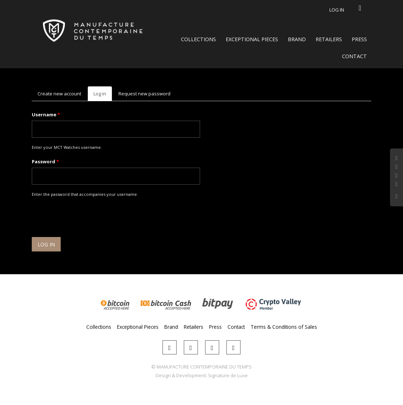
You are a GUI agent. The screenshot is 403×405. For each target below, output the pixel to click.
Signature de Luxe (228, 375)
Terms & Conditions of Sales (284, 326)
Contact (354, 56)
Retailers (329, 39)
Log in (336, 10)
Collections (198, 39)
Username (46, 114)
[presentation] (87, 218)
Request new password (144, 93)
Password (45, 161)
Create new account (59, 93)
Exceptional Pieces (252, 39)
